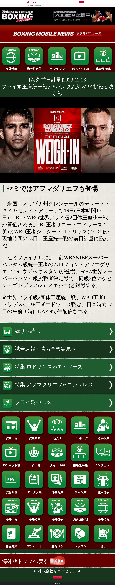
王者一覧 (34, 464)
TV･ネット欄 (80, 67)
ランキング (57, 67)
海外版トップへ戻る (33, 561)
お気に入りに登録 (57, 577)
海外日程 (11, 518)
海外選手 (57, 518)
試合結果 (34, 437)
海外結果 (34, 518)
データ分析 (34, 491)
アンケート (34, 545)
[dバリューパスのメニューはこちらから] (86, 2)
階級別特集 (103, 67)
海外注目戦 (34, 67)
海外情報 (11, 67)
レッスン (80, 545)
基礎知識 (11, 545)
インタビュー (103, 464)
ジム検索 (80, 491)
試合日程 (11, 437)
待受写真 (57, 491)
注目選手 (103, 491)
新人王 (57, 437)
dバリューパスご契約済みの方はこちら (36, 5)
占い (103, 545)
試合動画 (11, 491)
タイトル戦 (57, 464)
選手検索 (103, 437)
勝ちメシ (57, 545)
